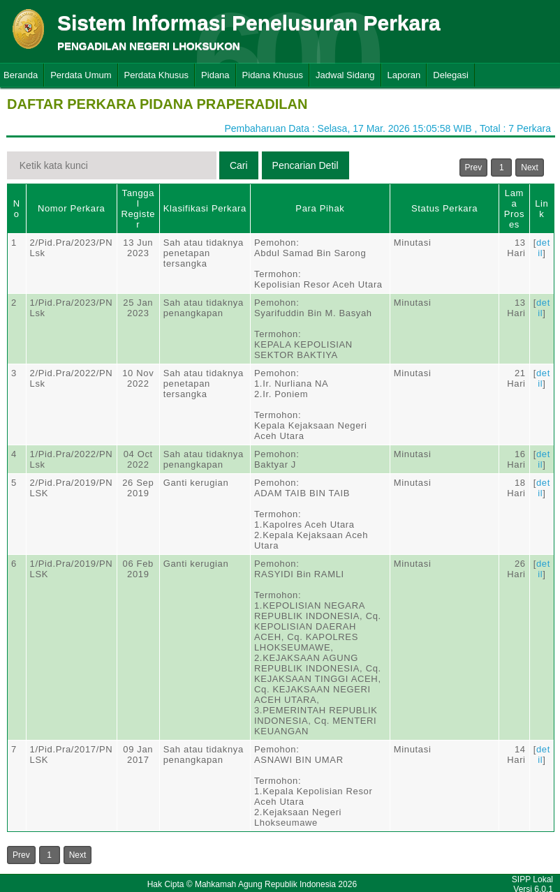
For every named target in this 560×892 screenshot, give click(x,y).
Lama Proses (514, 209)
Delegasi (451, 75)
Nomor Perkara (71, 208)
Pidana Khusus (272, 75)
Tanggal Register (138, 209)
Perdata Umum (80, 75)
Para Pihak (319, 208)
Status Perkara (444, 208)
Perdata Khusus (156, 75)
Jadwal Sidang (345, 75)
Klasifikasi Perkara (204, 208)
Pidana (215, 75)
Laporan (404, 75)
